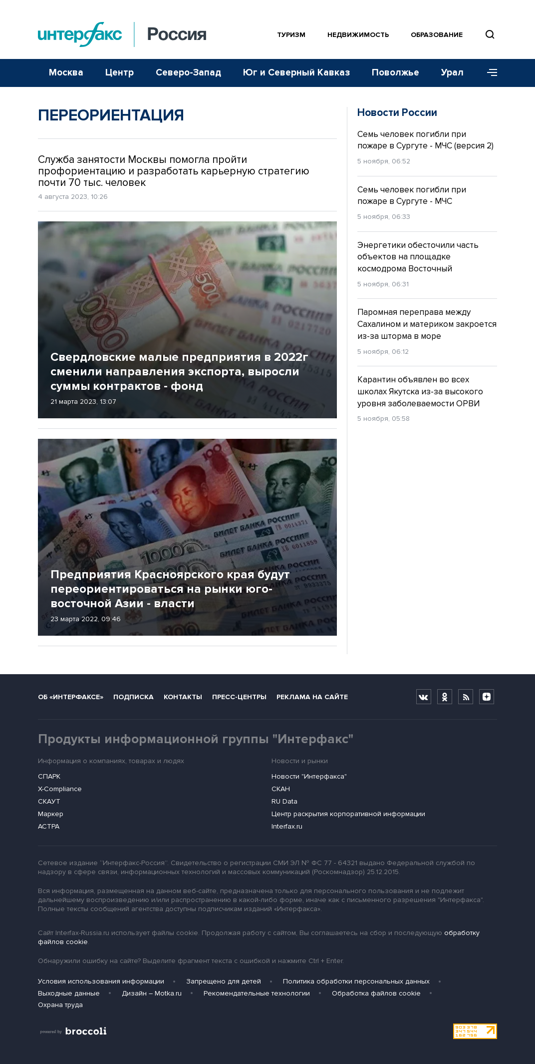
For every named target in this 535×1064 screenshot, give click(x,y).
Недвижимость (358, 34)
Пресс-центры (239, 697)
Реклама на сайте (312, 697)
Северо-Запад (188, 72)
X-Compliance (60, 789)
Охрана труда (60, 1005)
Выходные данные (69, 993)
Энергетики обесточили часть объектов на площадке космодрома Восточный (418, 257)
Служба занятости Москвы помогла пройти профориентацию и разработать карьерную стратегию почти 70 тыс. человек (173, 171)
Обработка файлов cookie (376, 993)
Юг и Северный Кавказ (296, 72)
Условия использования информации (101, 981)
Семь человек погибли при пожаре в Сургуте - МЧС (411, 195)
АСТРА (48, 826)
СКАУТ (49, 801)
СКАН (280, 789)
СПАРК (49, 776)
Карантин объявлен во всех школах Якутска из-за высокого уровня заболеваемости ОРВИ (420, 391)
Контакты (183, 697)
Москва (66, 72)
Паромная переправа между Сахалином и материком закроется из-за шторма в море (427, 324)
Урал (452, 72)
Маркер (50, 814)
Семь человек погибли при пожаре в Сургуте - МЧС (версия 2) (425, 140)
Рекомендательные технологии (257, 993)
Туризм (291, 34)
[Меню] (488, 72)
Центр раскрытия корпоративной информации (348, 814)
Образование (437, 34)
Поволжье (395, 72)
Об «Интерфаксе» (70, 697)
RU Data (284, 801)
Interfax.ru (286, 826)
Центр (119, 72)
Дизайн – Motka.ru (152, 993)
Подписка (133, 697)
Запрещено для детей (223, 981)
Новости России (397, 112)
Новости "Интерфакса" (309, 776)
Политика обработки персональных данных (356, 981)
